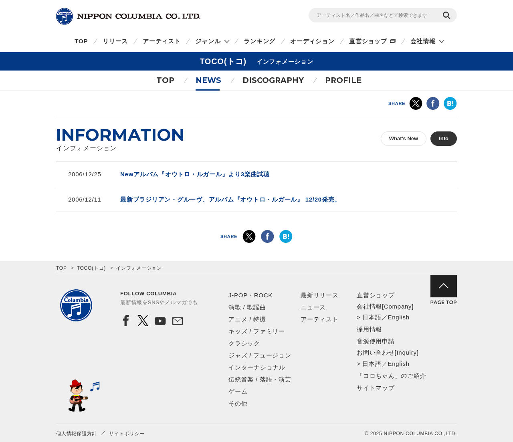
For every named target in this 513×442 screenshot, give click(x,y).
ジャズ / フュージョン (259, 355)
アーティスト (162, 41)
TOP (81, 41)
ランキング (259, 41)
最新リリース (320, 295)
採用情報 (369, 329)
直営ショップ (368, 41)
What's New (403, 138)
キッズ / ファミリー (256, 331)
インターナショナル (256, 367)
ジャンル (207, 41)
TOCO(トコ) (91, 268)
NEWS (208, 80)
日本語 (371, 317)
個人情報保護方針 (76, 433)
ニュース (313, 307)
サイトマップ (376, 387)
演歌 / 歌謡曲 (247, 307)
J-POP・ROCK (250, 295)
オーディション (312, 41)
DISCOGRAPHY (273, 80)
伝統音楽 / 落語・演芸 (259, 379)
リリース (115, 41)
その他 (237, 403)
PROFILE (343, 80)
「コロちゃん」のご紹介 (391, 375)
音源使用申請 (376, 341)
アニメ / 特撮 (247, 319)
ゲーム (237, 391)
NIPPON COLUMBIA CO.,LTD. (128, 16)
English (398, 317)
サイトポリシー (127, 433)
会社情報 (423, 41)
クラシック (244, 343)
